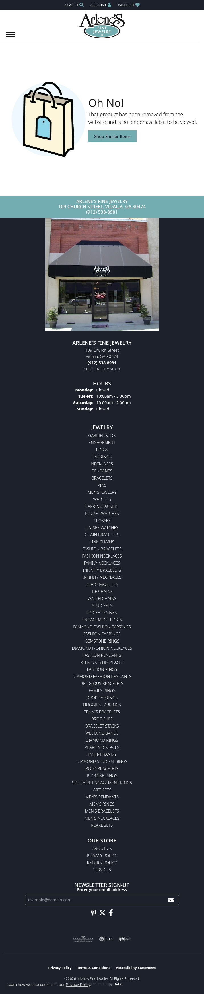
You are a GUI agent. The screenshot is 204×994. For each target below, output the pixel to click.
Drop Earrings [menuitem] (102, 697)
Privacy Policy (102, 855)
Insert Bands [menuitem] (102, 754)
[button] (74, 5)
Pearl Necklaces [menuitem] (102, 747)
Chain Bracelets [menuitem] (102, 534)
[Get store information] (102, 368)
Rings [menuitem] (102, 449)
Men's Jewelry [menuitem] (102, 492)
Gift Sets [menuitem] (102, 789)
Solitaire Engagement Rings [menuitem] (102, 782)
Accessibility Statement (136, 967)
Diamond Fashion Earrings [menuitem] (102, 627)
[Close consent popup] (110, 985)
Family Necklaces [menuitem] (102, 563)
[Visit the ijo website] (125, 939)
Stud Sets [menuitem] (102, 605)
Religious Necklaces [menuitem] (102, 662)
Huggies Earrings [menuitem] (102, 704)
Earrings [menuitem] (102, 456)
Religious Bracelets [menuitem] (102, 683)
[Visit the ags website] (83, 939)
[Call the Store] (102, 362)
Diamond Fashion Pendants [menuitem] (102, 676)
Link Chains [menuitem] (102, 541)
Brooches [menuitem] (102, 719)
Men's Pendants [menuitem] (102, 797)
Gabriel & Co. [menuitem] (102, 435)
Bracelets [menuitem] (102, 478)
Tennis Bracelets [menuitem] (102, 712)
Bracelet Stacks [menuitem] (102, 726)
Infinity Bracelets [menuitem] (102, 570)
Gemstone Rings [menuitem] (102, 641)
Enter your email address (102, 889)
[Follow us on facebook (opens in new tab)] (111, 913)
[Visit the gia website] (106, 939)
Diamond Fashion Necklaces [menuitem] (102, 648)
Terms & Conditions (93, 967)
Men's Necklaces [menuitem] (102, 818)
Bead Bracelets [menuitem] (102, 584)
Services (102, 869)
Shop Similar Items (112, 136)
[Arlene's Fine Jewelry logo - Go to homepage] (102, 25)
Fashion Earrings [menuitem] (102, 634)
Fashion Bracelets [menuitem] (102, 549)
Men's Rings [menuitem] (102, 804)
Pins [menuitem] (102, 485)
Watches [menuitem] (102, 499)
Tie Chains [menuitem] (102, 591)
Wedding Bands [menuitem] (102, 733)
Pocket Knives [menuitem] (102, 612)
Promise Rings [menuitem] (102, 775)
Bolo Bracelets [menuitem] (102, 768)
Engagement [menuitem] (101, 442)
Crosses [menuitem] (101, 520)
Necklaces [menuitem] (102, 464)
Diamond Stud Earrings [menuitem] (102, 761)
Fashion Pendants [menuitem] (102, 655)
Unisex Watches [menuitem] (102, 527)
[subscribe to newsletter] (171, 900)
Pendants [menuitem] (102, 471)
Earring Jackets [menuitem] (101, 506)
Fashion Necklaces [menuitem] (102, 556)
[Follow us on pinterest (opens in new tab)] (93, 913)
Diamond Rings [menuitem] (102, 740)
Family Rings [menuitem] (102, 690)
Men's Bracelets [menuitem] (102, 811)
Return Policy (102, 862)
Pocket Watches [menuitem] (102, 513)
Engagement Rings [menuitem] (102, 619)
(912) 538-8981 (102, 212)
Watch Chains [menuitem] (102, 598)
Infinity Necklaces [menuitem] (102, 577)
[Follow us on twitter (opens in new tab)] (102, 913)
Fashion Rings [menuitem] (102, 669)
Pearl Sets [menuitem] (102, 825)
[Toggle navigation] (10, 37)
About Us (102, 848)
